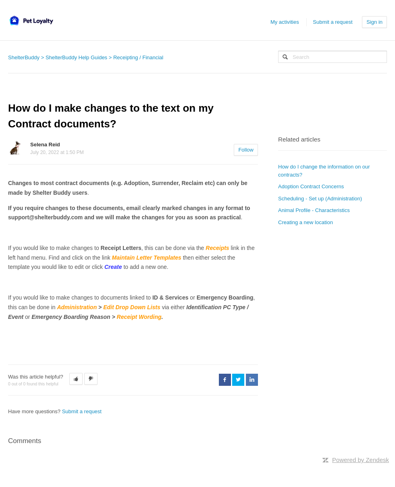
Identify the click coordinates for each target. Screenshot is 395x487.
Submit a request (332, 22)
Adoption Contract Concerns (311, 186)
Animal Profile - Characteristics (314, 210)
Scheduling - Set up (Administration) (320, 199)
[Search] (332, 57)
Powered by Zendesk (360, 459)
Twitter (238, 380)
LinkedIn (252, 380)
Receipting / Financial (138, 57)
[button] (76, 379)
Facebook (225, 380)
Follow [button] (246, 150)
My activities (284, 22)
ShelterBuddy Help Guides (76, 57)
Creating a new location (305, 222)
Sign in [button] (374, 22)
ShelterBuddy (24, 57)
